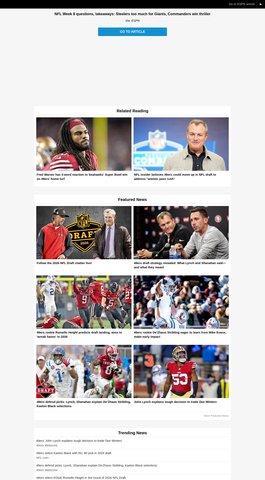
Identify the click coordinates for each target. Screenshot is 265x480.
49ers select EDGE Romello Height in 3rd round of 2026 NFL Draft (81, 477)
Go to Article (132, 31)
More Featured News (216, 415)
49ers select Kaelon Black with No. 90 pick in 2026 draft (73, 453)
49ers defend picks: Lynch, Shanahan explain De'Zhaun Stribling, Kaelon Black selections (96, 465)
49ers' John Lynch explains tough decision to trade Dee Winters (79, 440)
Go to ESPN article (242, 4)
